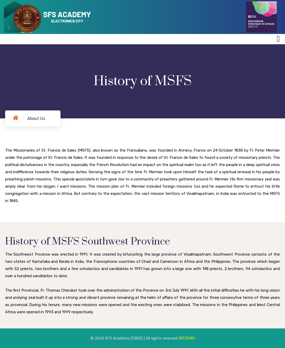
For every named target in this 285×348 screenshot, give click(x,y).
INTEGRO (187, 338)
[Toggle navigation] (278, 38)
